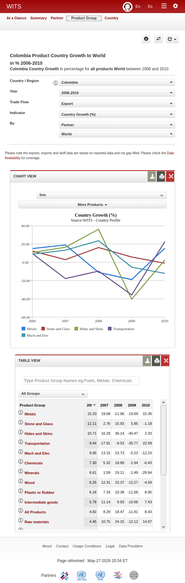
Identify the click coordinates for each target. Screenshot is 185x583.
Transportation (37, 443)
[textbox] (81, 380)
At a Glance (17, 18)
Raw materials (37, 522)
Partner (57, 18)
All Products (35, 512)
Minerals (32, 473)
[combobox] (53, 394)
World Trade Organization (118, 574)
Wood (29, 483)
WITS (14, 6)
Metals (30, 414)
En (137, 6)
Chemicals (34, 463)
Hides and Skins (38, 434)
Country (111, 18)
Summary (39, 18)
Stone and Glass (39, 424)
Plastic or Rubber (39, 492)
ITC (65, 574)
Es (150, 6)
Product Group (84, 18)
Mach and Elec (37, 453)
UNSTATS (100, 574)
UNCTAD (83, 574)
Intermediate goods (41, 502)
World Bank (135, 574)
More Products (92, 205)
